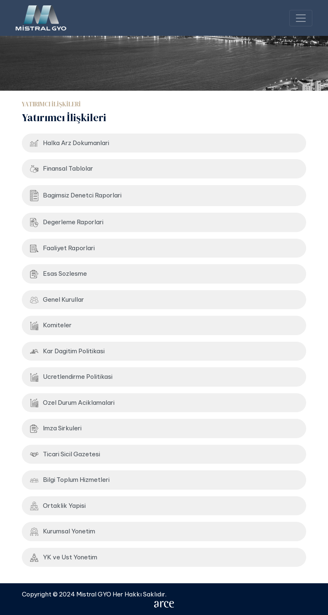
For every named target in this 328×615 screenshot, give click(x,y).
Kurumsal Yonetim (62, 531)
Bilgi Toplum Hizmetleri (70, 480)
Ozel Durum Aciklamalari (72, 403)
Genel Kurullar (57, 299)
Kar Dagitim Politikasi (67, 351)
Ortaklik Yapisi (58, 506)
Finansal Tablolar (61, 168)
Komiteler (51, 325)
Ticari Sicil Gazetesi (65, 454)
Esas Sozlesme (58, 274)
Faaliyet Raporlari (62, 248)
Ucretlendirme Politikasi (71, 377)
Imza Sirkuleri (56, 428)
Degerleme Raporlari (66, 222)
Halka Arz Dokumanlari (69, 143)
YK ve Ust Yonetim (63, 557)
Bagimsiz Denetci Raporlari (76, 195)
